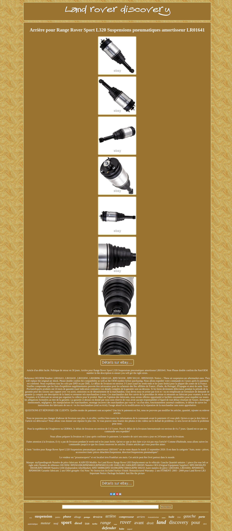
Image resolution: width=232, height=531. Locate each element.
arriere (141, 516)
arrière (110, 516)
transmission (153, 517)
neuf (56, 523)
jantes (57, 517)
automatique (33, 524)
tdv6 (205, 524)
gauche (190, 516)
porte (202, 516)
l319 (87, 523)
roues (163, 518)
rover (125, 522)
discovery (178, 522)
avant (139, 522)
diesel (78, 523)
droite (97, 517)
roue (115, 524)
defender (109, 528)
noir (30, 518)
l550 (179, 517)
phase (67, 516)
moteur (45, 523)
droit (150, 523)
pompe (87, 517)
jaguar (129, 529)
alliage (77, 516)
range (105, 522)
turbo (94, 524)
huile (171, 516)
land (161, 522)
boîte (121, 529)
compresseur (126, 516)
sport (66, 522)
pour (195, 522)
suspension (43, 516)
